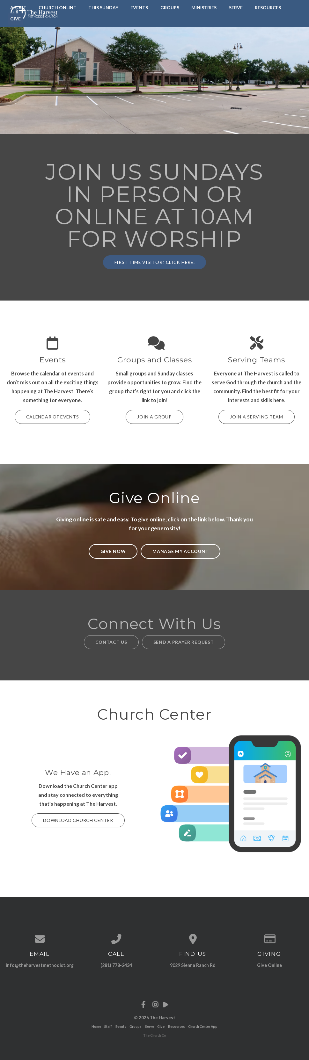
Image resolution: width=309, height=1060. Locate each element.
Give (161, 1026)
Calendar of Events (52, 416)
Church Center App (202, 1026)
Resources (268, 7)
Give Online (269, 965)
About (18, 7)
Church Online (57, 7)
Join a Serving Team (256, 416)
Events (139, 7)
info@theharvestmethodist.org (40, 965)
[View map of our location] (193, 939)
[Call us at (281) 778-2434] (116, 939)
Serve (236, 7)
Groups (169, 7)
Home (96, 1026)
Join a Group (154, 416)
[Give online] (269, 939)
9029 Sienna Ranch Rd (193, 965)
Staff (108, 1026)
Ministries (204, 7)
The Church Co (154, 1035)
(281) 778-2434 (116, 965)
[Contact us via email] (40, 939)
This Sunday (103, 7)
